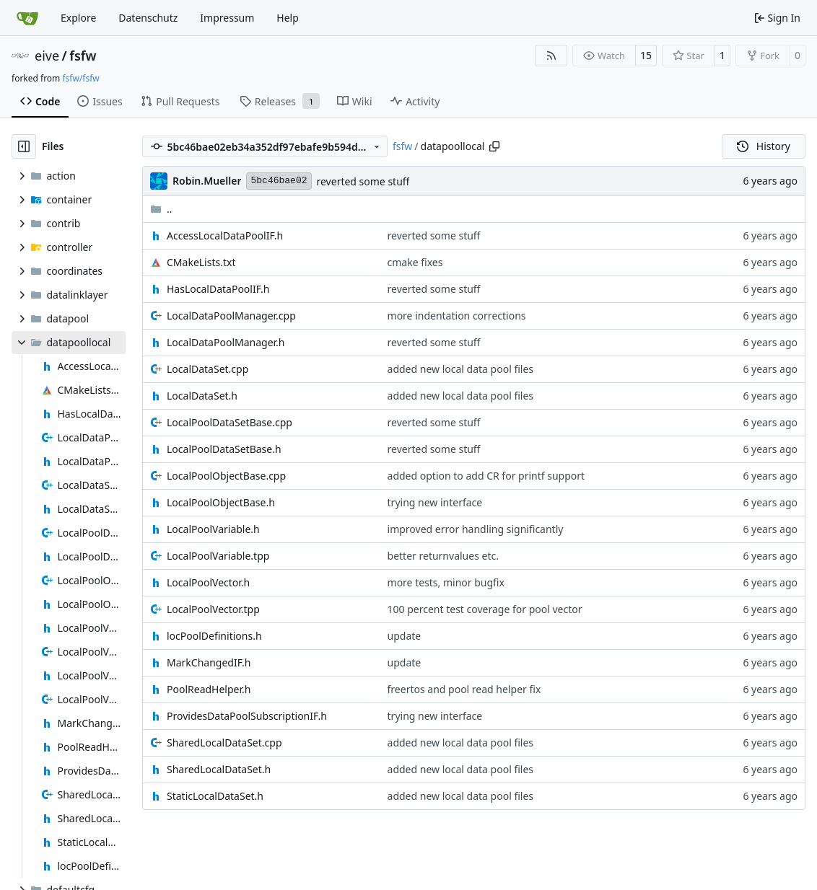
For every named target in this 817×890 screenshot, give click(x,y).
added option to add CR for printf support (486, 476)
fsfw (82, 55)
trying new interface (435, 502)
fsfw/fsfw (80, 78)
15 (646, 55)
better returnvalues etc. (443, 556)
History (763, 146)
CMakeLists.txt (201, 262)
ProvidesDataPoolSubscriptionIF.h (247, 716)
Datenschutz (148, 18)
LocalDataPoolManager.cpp (231, 315)
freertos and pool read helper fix (464, 689)
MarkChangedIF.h (209, 662)
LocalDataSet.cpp (207, 369)
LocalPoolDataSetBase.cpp (229, 422)
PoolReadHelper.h (208, 689)
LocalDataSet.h (202, 395)
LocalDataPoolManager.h (226, 342)
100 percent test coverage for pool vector (485, 609)
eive (47, 55)
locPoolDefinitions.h (214, 636)
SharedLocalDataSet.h (219, 769)
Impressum (227, 18)
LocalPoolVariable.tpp (218, 556)
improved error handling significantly (476, 529)
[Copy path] (494, 146)
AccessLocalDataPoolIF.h (225, 235)
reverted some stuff (363, 181)
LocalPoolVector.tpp (213, 609)
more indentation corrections (457, 315)
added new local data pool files (461, 369)
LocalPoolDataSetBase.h (224, 449)
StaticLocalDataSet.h (215, 796)
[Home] (27, 18)
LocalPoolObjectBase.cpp (226, 476)
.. (161, 209)
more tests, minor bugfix (446, 582)
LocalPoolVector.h (208, 582)
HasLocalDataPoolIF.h (218, 289)
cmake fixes (415, 262)
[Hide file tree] (24, 146)
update (404, 636)
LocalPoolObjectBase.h (221, 502)
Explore (78, 18)
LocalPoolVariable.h (213, 529)
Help (287, 18)
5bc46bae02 (278, 180)
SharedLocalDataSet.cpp (224, 742)
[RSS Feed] (551, 55)
